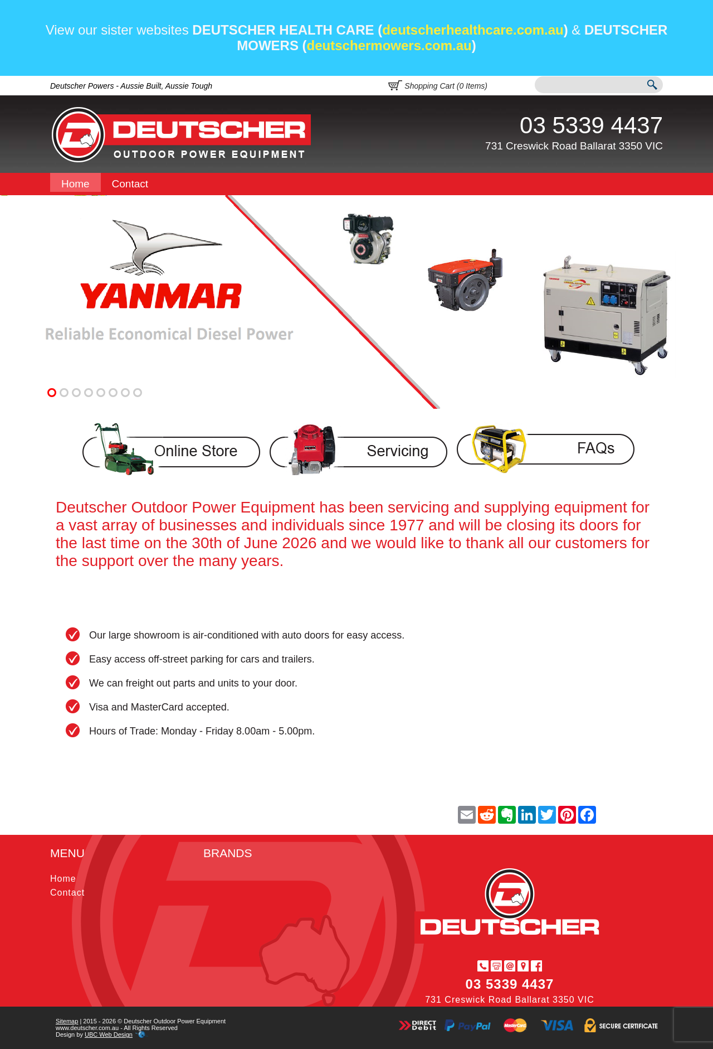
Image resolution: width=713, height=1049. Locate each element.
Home (75, 184)
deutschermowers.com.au (389, 45)
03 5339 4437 (591, 125)
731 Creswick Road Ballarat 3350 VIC (574, 146)
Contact (130, 184)
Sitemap (67, 1021)
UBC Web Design (109, 1034)
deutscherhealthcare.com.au (472, 29)
